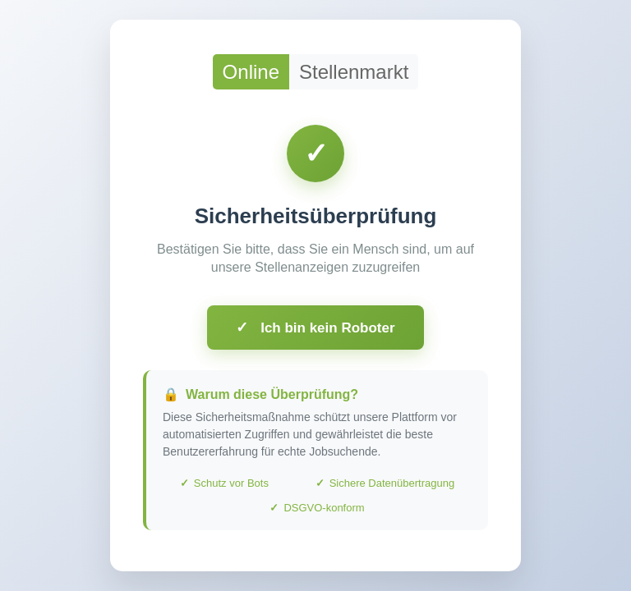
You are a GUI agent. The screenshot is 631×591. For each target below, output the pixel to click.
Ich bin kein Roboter (315, 327)
